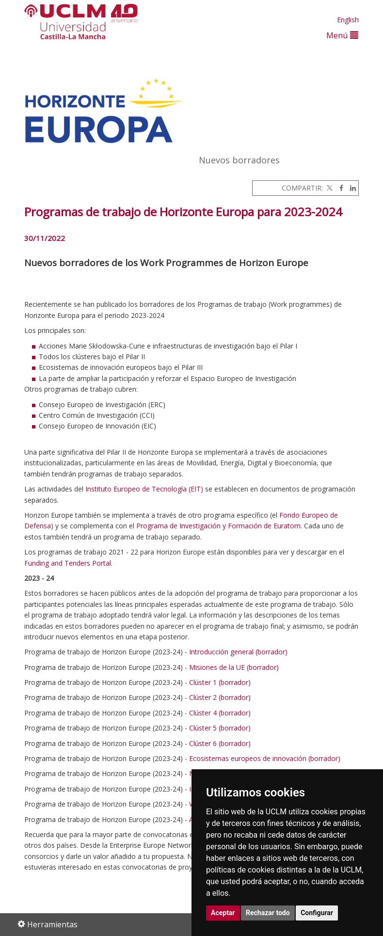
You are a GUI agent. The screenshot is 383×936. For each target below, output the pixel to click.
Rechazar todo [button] (268, 913)
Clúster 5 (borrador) (220, 727)
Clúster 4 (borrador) (220, 712)
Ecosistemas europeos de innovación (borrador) (264, 758)
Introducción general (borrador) (238, 651)
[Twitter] (329, 187)
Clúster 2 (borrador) (220, 697)
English (348, 19)
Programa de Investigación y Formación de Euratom (218, 525)
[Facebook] (339, 187)
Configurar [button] (317, 913)
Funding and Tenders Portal (67, 563)
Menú (342, 35)
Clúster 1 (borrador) (220, 682)
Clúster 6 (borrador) (220, 743)
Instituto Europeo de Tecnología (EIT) (144, 488)
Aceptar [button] (223, 913)
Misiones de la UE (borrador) (234, 667)
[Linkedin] (350, 187)
